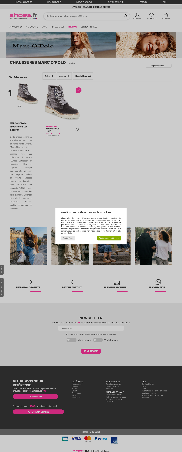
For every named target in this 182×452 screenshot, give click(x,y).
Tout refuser (68, 238)
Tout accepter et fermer (109, 238)
